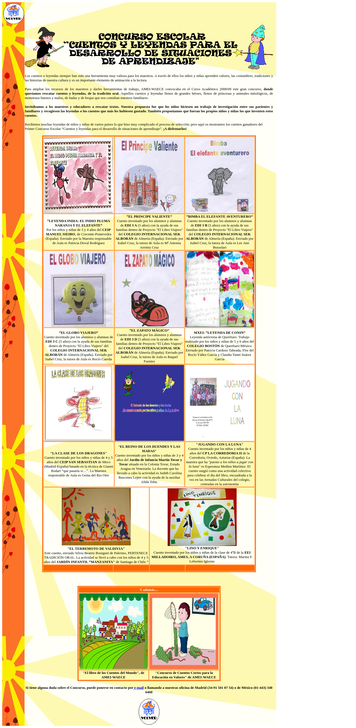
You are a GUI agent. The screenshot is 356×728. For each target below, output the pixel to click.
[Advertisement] (148, 14)
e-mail (138, 688)
